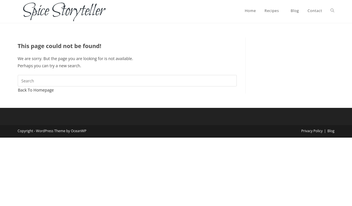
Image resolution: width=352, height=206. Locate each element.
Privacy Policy (312, 130)
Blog (331, 130)
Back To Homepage (36, 90)
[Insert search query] (127, 80)
